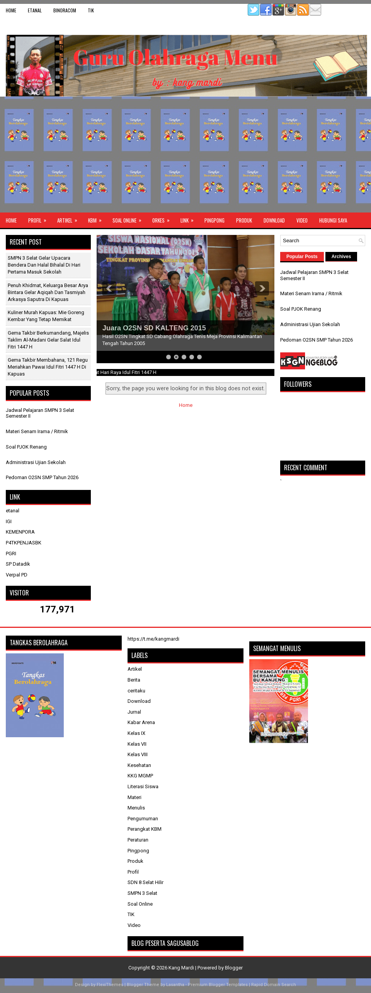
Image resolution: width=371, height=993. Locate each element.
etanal (35, 10)
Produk (244, 220)
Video (302, 220)
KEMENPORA (20, 532)
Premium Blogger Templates (218, 984)
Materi (134, 797)
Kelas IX (136, 733)
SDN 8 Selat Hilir (145, 882)
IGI (9, 521)
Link (189, 218)
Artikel (69, 218)
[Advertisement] (185, 154)
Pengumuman (143, 818)
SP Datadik (18, 564)
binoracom (64, 10)
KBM (97, 218)
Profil (39, 218)
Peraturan (138, 840)
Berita (134, 680)
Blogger (234, 968)
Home (11, 10)
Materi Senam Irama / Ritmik (37, 431)
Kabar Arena (141, 722)
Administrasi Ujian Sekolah (36, 462)
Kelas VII (137, 744)
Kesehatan (139, 765)
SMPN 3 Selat (142, 893)
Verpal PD (16, 575)
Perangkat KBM (145, 829)
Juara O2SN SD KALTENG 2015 (154, 328)
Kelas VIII (138, 754)
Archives (341, 256)
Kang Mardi (181, 968)
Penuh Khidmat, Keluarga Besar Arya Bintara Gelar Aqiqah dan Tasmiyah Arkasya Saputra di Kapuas (48, 292)
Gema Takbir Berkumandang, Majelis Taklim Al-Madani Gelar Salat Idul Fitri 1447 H (48, 340)
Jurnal (134, 712)
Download (274, 220)
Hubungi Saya (333, 220)
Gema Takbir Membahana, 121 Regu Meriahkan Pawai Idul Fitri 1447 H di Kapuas (48, 367)
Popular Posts (302, 256)
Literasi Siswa (143, 786)
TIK (91, 10)
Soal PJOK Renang (26, 447)
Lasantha (175, 984)
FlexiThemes (110, 984)
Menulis (136, 808)
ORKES (163, 218)
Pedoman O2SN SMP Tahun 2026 (42, 477)
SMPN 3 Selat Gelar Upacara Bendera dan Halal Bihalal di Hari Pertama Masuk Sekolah (44, 265)
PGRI (11, 553)
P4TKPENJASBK (23, 543)
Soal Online (129, 218)
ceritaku (136, 691)
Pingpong (214, 220)
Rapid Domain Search (273, 984)
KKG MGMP (140, 776)
